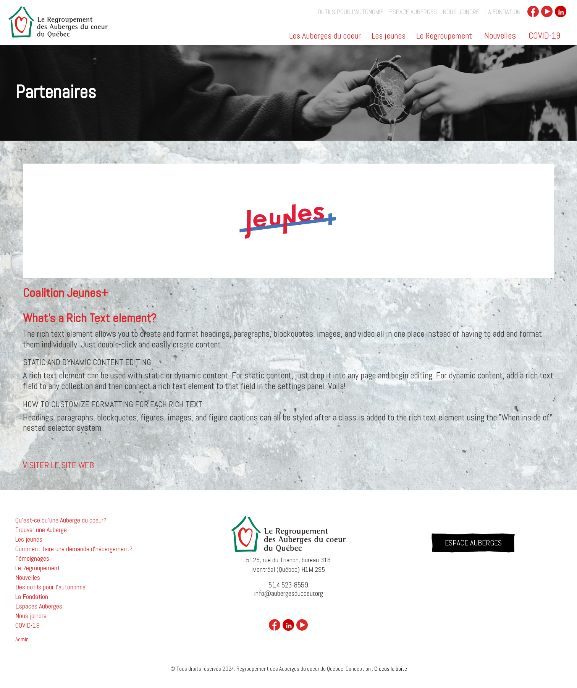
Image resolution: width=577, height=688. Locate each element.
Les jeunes (389, 36)
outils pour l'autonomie (350, 12)
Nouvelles (500, 35)
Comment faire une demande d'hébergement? (74, 549)
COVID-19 (544, 35)
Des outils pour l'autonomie (50, 587)
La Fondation (502, 12)
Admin (22, 639)
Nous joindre (461, 12)
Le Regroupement (444, 36)
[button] (325, 38)
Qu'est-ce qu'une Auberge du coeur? (61, 520)
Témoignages (32, 558)
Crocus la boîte (390, 668)
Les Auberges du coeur (325, 36)
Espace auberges (413, 12)
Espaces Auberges (38, 606)
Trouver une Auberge (41, 530)
